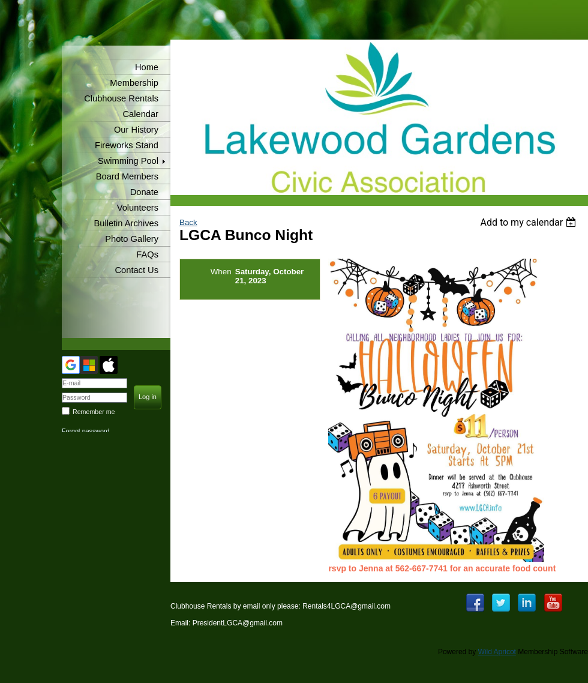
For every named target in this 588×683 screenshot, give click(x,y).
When (221, 271)
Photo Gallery (131, 239)
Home (146, 67)
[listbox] (529, 222)
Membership (134, 83)
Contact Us (137, 270)
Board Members (127, 176)
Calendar (140, 114)
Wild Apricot (497, 652)
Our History (136, 129)
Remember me (94, 411)
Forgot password (85, 431)
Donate (144, 192)
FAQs (147, 254)
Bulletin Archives (126, 223)
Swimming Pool (128, 161)
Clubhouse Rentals (121, 98)
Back (188, 222)
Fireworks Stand (126, 145)
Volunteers (137, 207)
